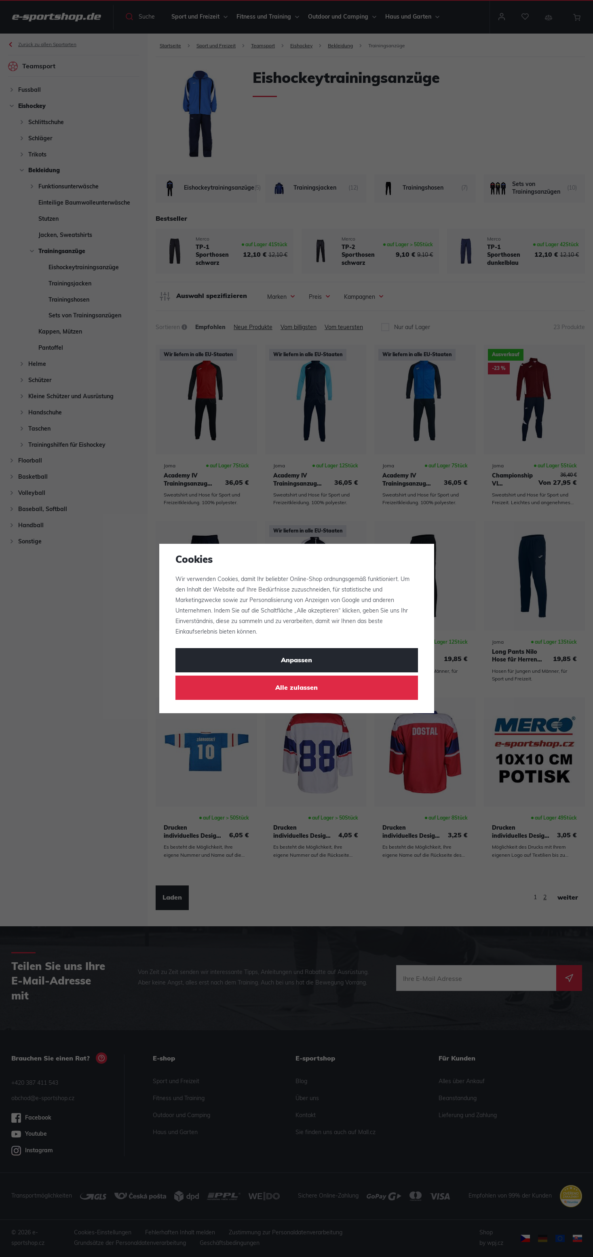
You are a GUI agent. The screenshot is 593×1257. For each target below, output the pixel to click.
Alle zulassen (296, 688)
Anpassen (296, 660)
